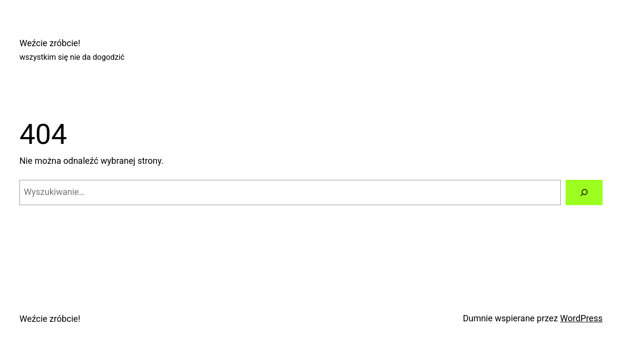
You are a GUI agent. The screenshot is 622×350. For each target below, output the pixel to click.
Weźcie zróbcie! (49, 43)
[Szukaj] (584, 192)
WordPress (581, 318)
